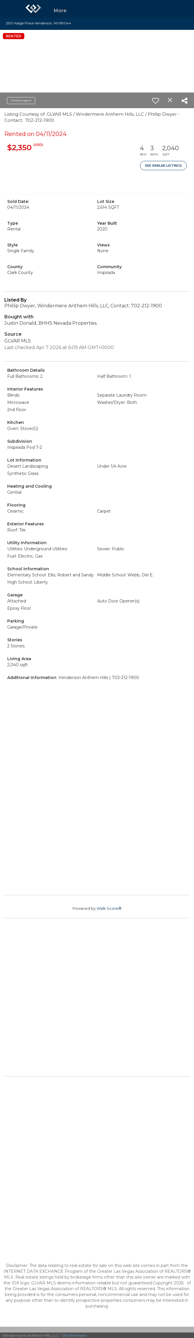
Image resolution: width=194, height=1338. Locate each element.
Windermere (74, 1335)
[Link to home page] (33, 8)
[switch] (155, 100)
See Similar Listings (163, 166)
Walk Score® (109, 908)
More (60, 10)
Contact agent (21, 100)
